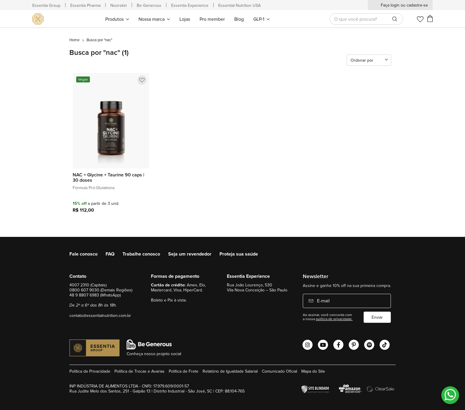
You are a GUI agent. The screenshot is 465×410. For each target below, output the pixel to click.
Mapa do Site (313, 371)
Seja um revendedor (189, 254)
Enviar (377, 317)
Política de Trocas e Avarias (139, 371)
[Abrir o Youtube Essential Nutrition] (323, 345)
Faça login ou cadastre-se (404, 5)
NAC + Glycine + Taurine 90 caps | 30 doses (108, 177)
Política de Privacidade (89, 371)
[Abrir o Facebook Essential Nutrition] (338, 345)
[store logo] (38, 19)
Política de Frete (183, 371)
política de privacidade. (334, 318)
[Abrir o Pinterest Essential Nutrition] (354, 345)
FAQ (110, 254)
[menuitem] (117, 19)
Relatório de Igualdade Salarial (230, 371)
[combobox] (366, 19)
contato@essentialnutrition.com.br (100, 315)
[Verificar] (316, 389)
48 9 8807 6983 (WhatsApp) (95, 295)
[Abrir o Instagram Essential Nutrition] (307, 345)
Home (74, 39)
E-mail (323, 300)
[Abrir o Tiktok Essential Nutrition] (385, 345)
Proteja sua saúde (238, 254)
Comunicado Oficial (279, 371)
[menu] (187, 19)
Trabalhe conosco (141, 254)
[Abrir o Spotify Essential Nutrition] (369, 345)
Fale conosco (83, 254)
